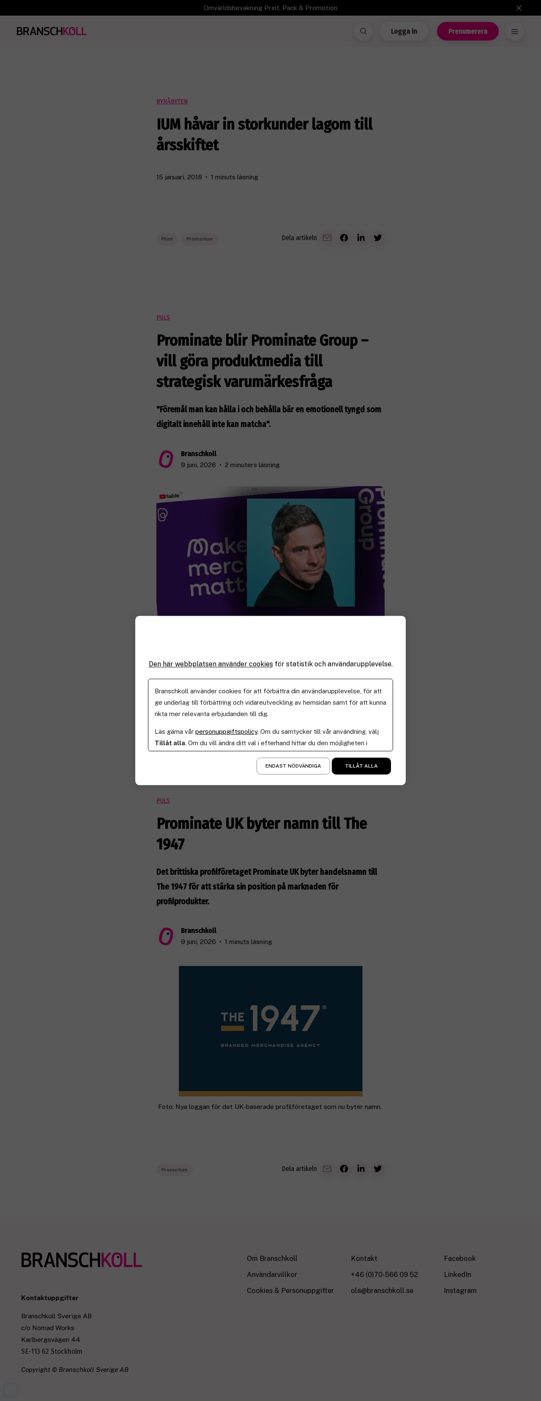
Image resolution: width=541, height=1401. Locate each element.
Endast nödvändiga (293, 766)
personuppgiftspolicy (226, 732)
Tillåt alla (361, 766)
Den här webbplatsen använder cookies (211, 664)
